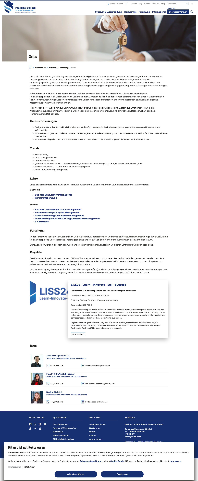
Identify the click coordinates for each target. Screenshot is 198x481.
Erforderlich (15, 467)
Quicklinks (172, 4)
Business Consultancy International (53, 195)
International (159, 12)
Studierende (94, 428)
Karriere (147, 4)
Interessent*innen (177, 12)
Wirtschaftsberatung (46, 198)
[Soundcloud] (35, 430)
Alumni (92, 432)
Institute (52, 68)
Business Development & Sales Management (58, 209)
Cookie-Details (117, 461)
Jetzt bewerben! (60, 424)
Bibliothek (58, 432)
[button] (192, 12)
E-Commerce (42, 222)
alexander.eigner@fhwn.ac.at (97, 365)
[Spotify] (40, 430)
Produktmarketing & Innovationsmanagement (59, 215)
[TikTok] (30, 430)
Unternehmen (95, 439)
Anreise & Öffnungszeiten (65, 428)
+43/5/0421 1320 (54, 383)
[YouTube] (45, 425)
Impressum (175, 461)
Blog (140, 4)
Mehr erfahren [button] (78, 334)
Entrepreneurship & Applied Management (57, 212)
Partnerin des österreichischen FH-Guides (144, 442)
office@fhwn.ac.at (133, 437)
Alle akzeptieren (75, 474)
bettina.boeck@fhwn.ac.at (96, 402)
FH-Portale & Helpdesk (63, 439)
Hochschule (130, 12)
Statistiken (30, 467)
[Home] (30, 67)
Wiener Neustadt (115, 4)
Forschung (144, 12)
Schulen (92, 435)
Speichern (122, 474)
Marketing (63, 68)
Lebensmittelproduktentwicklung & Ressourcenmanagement (67, 219)
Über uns (155, 4)
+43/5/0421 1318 (54, 365)
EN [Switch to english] (192, 4)
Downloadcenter (61, 435)
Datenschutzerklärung (90, 461)
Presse (134, 4)
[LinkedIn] (40, 425)
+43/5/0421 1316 (54, 401)
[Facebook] (30, 425)
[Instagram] (35, 425)
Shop (163, 4)
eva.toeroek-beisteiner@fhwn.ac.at (99, 384)
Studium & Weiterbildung (108, 12)
